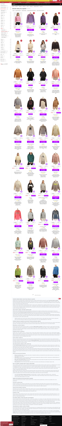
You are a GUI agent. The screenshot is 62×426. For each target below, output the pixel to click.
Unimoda (17, 170)
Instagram (50, 421)
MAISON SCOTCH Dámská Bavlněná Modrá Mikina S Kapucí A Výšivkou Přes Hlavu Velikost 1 (56, 232)
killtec (56, 31)
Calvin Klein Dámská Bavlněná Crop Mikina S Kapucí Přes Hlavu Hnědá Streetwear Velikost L (55, 119)
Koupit (15, 53)
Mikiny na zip (3, 34)
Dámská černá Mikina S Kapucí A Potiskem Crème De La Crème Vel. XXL (30, 118)
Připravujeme (3, 10)
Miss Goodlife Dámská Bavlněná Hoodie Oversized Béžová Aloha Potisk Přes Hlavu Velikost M (55, 204)
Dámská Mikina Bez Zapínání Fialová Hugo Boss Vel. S (30, 35)
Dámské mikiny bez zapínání (16, 418)
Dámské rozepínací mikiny (15, 422)
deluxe (30, 170)
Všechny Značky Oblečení (34, 419)
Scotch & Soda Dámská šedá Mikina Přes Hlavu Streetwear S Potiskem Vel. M (30, 258)
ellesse (55, 256)
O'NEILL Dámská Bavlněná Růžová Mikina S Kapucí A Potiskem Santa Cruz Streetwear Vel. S (18, 232)
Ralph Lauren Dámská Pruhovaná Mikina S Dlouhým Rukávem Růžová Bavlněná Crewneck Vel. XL (18, 35)
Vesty (2, 42)
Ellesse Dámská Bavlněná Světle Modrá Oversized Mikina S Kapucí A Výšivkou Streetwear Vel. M (55, 260)
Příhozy (28, 2)
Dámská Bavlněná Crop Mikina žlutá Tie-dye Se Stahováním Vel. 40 (18, 173)
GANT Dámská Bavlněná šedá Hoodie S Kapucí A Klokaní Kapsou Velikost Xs (43, 147)
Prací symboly (32, 421)
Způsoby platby (23, 421)
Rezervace (37, 2)
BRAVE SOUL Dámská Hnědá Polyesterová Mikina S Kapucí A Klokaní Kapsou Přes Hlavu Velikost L (17, 92)
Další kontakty (41, 421)
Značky (19, 2)
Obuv (1, 54)
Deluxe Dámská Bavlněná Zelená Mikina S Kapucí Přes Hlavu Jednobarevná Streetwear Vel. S (30, 174)
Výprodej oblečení (3, 7)
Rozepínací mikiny (4, 35)
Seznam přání (47, 2)
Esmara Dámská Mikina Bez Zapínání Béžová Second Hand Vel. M (30, 62)
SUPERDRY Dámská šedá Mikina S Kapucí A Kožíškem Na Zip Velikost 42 (30, 288)
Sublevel (43, 256)
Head (43, 31)
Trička (2, 18)
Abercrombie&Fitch (18, 199)
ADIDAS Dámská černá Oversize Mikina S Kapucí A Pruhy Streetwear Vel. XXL (43, 90)
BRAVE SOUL (18, 88)
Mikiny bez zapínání (4, 31)
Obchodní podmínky (33, 422)
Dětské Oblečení (3, 52)
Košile (2, 25)
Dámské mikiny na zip (15, 421)
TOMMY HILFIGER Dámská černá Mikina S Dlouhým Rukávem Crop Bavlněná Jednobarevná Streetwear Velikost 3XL (55, 63)
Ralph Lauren (18, 31)
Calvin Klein (56, 114)
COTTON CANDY (55, 284)
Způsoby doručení (23, 419)
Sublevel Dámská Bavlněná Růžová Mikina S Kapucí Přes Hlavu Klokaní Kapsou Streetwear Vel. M (43, 260)
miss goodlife (55, 200)
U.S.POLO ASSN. (43, 226)
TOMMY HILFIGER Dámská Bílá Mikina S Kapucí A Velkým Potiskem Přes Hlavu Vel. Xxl (30, 148)
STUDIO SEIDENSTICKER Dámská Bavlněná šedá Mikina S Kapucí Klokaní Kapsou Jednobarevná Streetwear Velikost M (43, 202)
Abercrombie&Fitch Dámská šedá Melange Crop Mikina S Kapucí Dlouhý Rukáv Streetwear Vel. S (17, 203)
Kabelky (2, 57)
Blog (31, 418)
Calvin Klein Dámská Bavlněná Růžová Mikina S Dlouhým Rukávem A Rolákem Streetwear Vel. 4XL (56, 92)
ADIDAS (43, 87)
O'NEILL (17, 228)
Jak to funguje (57, 2)
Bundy (2, 39)
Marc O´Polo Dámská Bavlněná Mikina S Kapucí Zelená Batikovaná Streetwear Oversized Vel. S (17, 258)
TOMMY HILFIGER (56, 59)
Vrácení (22, 422)
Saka (1, 26)
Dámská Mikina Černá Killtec (55, 34)
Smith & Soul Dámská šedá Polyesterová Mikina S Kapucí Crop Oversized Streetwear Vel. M (18, 148)
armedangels (30, 87)
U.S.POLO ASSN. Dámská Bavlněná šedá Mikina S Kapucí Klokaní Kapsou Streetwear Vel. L (43, 230)
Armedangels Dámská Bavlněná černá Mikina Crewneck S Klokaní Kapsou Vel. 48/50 (30, 90)
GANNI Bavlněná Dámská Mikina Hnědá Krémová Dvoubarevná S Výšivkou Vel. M (43, 120)
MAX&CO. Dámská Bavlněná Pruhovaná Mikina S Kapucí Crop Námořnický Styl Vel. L (17, 120)
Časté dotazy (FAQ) (23, 418)
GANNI (43, 116)
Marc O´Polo (18, 254)
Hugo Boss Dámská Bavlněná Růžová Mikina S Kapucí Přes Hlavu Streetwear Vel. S (56, 175)
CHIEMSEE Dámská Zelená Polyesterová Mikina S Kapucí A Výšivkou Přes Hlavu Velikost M (18, 287)
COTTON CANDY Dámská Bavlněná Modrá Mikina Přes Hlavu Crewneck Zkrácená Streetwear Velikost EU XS (56, 288)
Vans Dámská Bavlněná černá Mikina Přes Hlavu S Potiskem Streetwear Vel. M (43, 286)
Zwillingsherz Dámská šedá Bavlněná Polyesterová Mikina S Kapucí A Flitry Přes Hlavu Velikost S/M (30, 232)
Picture (30, 197)
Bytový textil (2, 59)
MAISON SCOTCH (56, 228)
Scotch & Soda (30, 254)
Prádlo (2, 23)
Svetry (2, 13)
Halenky (2, 20)
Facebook (50, 418)
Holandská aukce (3, 5)
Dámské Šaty (3, 12)
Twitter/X (50, 419)
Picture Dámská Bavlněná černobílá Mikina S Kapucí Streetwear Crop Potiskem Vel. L (30, 201)
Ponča (2, 47)
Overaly (2, 45)
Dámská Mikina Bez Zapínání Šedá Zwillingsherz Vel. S (43, 62)
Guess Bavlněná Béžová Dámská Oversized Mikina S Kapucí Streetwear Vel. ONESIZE (55, 148)
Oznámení (11, 2)
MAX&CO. (18, 116)
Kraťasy (2, 44)
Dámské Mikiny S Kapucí (15, 419)
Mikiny (2, 28)
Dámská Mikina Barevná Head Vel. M (43, 34)
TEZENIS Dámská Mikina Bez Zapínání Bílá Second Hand (18, 62)
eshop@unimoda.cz (42, 419)
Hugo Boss (56, 172)
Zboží (3, 2)
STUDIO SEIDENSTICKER (43, 197)
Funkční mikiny (3, 37)
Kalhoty (2, 15)
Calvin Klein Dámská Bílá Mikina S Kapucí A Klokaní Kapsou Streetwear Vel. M (43, 175)
